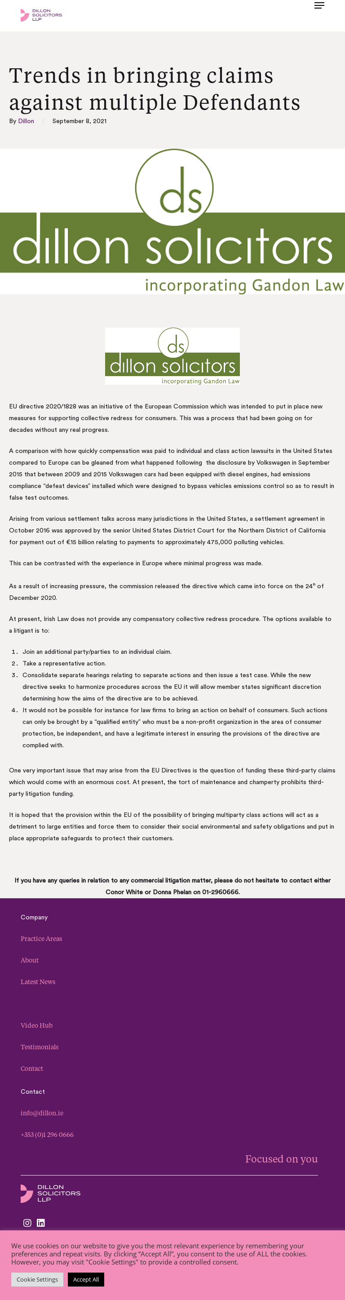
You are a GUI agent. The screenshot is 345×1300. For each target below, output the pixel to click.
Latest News (38, 981)
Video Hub (37, 1025)
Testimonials (39, 1047)
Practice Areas (41, 938)
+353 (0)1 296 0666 (47, 1134)
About (30, 960)
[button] (319, 14)
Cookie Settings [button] (37, 1279)
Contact (32, 1068)
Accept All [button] (86, 1279)
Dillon (26, 121)
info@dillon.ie (42, 1113)
